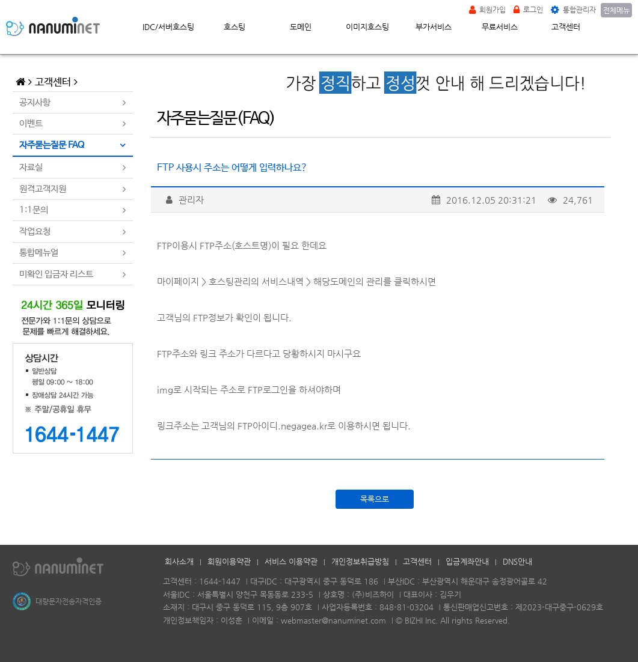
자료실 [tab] (31, 167)
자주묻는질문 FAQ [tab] (51, 145)
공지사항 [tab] (35, 102)
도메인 (300, 26)
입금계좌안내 (467, 561)
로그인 (528, 9)
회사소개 (179, 561)
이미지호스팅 (367, 26)
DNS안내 (517, 561)
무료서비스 (500, 26)
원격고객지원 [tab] (42, 189)
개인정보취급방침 (360, 561)
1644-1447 (220, 581)
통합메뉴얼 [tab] (38, 252)
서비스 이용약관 (291, 561)
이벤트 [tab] (31, 123)
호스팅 (234, 26)
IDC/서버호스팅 (168, 26)
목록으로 (374, 498)
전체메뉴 (616, 10)
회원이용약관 (229, 561)
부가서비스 (434, 26)
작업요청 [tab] (35, 231)
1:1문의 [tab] (33, 210)
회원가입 (487, 9)
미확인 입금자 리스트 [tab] (56, 274)
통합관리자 (573, 9)
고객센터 (565, 26)
